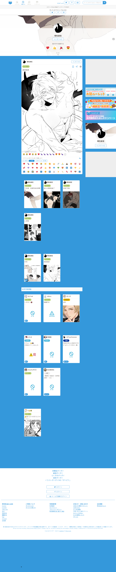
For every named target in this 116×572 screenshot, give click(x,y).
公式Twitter (76, 508)
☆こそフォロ (58, 39)
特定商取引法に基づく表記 (57, 511)
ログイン (58, 487)
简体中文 (4, 513)
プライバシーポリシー (56, 509)
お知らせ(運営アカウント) (80, 506)
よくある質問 (77, 509)
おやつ (38, 161)
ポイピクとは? (30, 506)
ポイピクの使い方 (31, 508)
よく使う (25, 161)
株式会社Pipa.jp (101, 506)
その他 (44, 161)
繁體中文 (4, 515)
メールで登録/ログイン (58, 496)
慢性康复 (58, 36)
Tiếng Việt (5, 509)
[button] (21, 566)
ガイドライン (53, 508)
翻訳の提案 (9, 504)
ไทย (3, 517)
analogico (61, 531)
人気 (32, 161)
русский (4, 519)
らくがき (26, 66)
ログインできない (78, 513)
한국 (3, 511)
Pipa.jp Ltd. (68, 531)
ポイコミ (75, 517)
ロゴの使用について (78, 515)
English (4, 506)
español (4, 508)
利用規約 (52, 506)
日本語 (4, 520)
